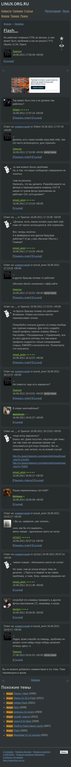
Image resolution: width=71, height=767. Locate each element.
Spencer (17, 51)
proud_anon (19, 200)
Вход (66, 11)
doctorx (17, 609)
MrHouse (18, 496)
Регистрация (53, 11)
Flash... (11, 30)
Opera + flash (21, 693)
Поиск (24, 16)
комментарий (22, 126)
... (16, 217)
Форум (5, 16)
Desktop (19, 24)
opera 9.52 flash (22, 721)
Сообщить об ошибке (13, 757)
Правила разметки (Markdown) (30, 754)
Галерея (18, 11)
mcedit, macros (22, 716)
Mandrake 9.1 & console (27, 735)
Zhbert (16, 109)
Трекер (15, 16)
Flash (17, 730)
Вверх (64, 752)
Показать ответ (21, 118)
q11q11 (17, 537)
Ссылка (8, 61)
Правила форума (23, 752)
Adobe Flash (20, 702)
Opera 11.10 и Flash (25, 698)
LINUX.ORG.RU (15, 4)
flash (16, 707)
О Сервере (8, 752)
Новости (6, 11)
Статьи (28, 11)
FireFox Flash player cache (28, 726)
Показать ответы (22, 480)
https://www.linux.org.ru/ (13, 760)
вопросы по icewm (24, 712)
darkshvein (18, 414)
